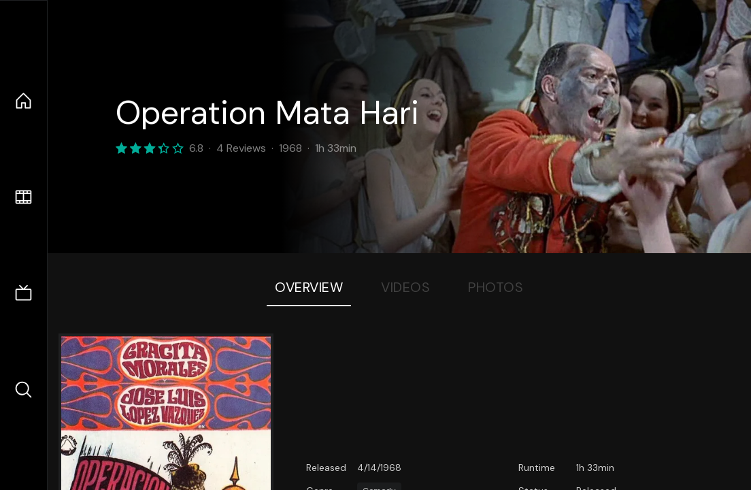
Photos (495, 287)
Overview (309, 287)
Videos (405, 287)
